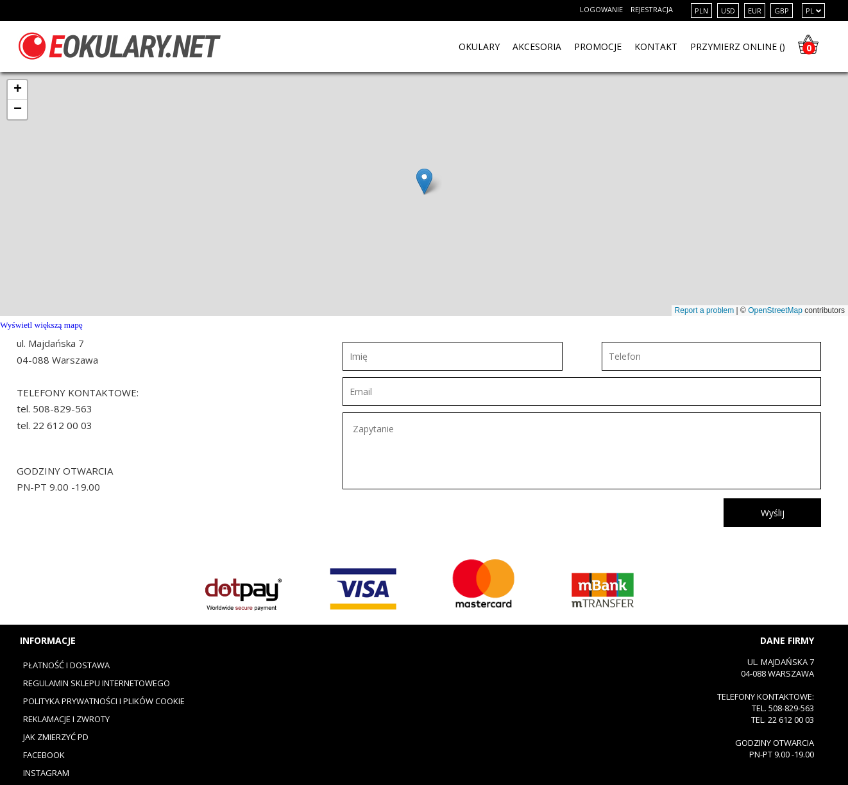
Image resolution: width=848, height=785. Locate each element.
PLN (701, 10)
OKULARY (479, 46)
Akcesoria (537, 46)
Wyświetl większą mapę (41, 325)
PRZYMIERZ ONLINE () (737, 46)
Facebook (44, 755)
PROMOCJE (598, 46)
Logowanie (601, 9)
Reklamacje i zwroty (66, 719)
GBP (781, 10)
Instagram (46, 773)
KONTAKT (655, 46)
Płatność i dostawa (66, 665)
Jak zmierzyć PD (56, 737)
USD (728, 10)
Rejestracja (652, 9)
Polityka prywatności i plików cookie (104, 701)
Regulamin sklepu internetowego (96, 683)
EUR (754, 10)
